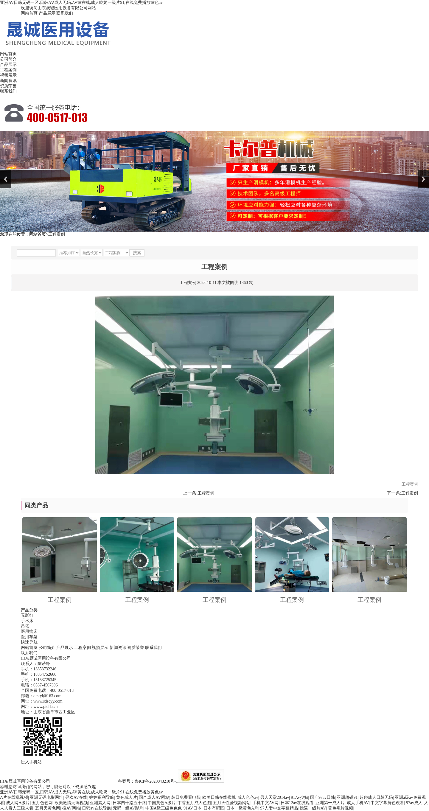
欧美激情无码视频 (71, 803)
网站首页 (29, 13)
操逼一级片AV (313, 808)
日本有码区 (213, 808)
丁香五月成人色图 (194, 803)
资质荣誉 (8, 86)
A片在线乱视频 (14, 797)
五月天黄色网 (47, 808)
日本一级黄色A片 (242, 808)
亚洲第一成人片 (330, 803)
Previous (5, 179)
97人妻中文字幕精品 (279, 808)
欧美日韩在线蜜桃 (219, 797)
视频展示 (8, 75)
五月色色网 (42, 803)
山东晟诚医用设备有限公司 (25, 781)
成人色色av (247, 797)
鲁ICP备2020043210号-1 (156, 781)
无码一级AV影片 (128, 808)
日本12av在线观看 (297, 803)
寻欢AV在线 (76, 797)
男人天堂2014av (274, 797)
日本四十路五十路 (129, 803)
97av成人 (414, 803)
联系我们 (64, 13)
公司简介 (8, 59)
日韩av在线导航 (96, 808)
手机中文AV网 (265, 803)
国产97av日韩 (322, 797)
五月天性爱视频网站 (232, 803)
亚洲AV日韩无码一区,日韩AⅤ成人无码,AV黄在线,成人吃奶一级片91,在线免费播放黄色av (81, 2)
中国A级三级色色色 (163, 808)
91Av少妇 (299, 797)
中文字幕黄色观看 (387, 803)
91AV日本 (192, 808)
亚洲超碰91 (347, 797)
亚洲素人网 (100, 803)
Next (423, 179)
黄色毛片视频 (340, 808)
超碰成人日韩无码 (376, 797)
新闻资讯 (8, 80)
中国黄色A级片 (162, 803)
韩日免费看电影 (185, 797)
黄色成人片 (126, 797)
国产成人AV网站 (154, 797)
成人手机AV (358, 803)
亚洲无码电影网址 (46, 797)
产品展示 (47, 13)
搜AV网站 (71, 808)
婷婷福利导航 (101, 797)
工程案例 (8, 70)
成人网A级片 (18, 803)
